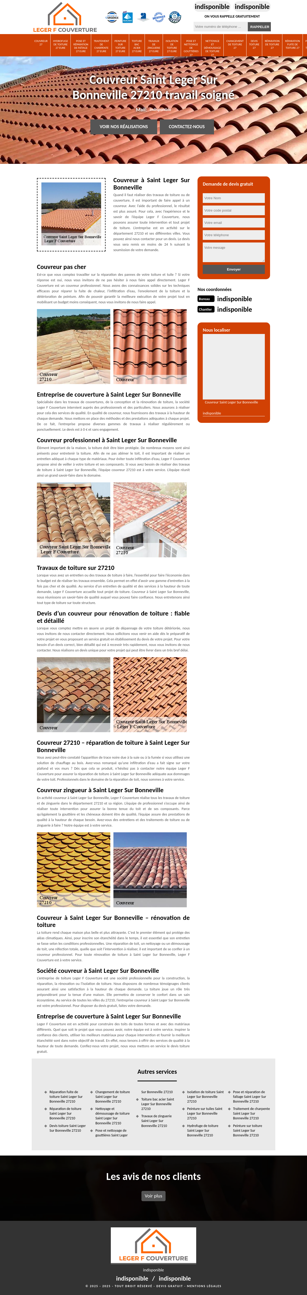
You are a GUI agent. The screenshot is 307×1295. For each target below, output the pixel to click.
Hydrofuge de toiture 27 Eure (60, 44)
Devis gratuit (169, 1286)
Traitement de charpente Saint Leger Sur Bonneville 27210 (251, 1113)
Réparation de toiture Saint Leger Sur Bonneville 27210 (65, 1113)
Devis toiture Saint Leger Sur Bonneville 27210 (68, 1128)
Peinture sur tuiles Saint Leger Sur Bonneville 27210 (204, 1113)
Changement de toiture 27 (235, 44)
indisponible (212, 6)
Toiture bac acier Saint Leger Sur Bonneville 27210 (157, 1104)
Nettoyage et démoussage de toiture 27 (212, 48)
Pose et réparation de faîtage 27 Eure (80, 46)
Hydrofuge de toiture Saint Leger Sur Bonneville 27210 (202, 1130)
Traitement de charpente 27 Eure (101, 46)
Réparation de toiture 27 (272, 44)
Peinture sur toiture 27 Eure (120, 46)
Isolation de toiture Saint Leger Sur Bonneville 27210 (205, 1097)
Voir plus (153, 1196)
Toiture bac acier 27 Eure (137, 46)
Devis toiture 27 (254, 44)
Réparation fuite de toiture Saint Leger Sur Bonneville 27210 (66, 1097)
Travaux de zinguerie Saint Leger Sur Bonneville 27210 (156, 1121)
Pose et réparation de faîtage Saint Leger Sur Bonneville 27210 (249, 1097)
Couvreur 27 (41, 42)
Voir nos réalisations (124, 127)
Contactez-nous (187, 127)
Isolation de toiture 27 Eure (172, 46)
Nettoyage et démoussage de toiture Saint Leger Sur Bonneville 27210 (112, 1116)
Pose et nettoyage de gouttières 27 (191, 48)
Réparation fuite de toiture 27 (292, 44)
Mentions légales (204, 1286)
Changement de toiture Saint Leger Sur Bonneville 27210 (112, 1097)
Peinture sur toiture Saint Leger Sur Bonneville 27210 (247, 1130)
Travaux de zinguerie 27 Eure (153, 46)
